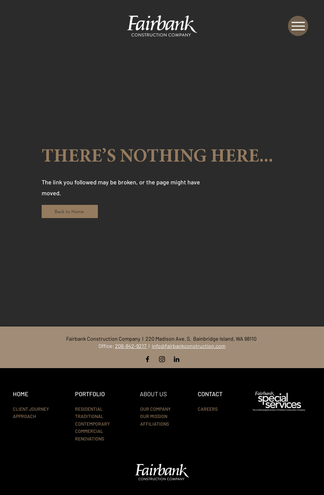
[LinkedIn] (177, 359)
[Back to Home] (70, 211)
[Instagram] (162, 359)
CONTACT (210, 394)
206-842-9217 (131, 346)
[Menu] (298, 26)
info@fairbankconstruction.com (188, 346)
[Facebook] (147, 359)
